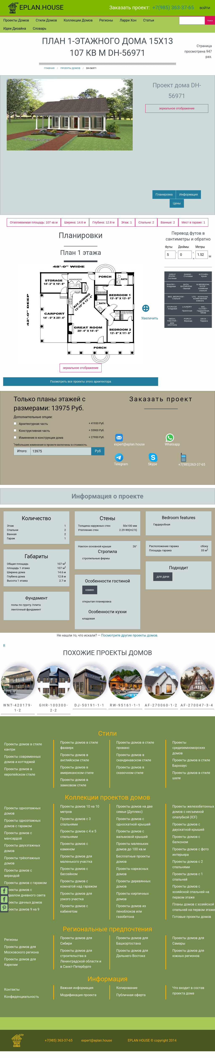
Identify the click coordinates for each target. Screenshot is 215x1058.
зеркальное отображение (177, 108)
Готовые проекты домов (191, 923)
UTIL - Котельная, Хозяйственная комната (200, 298)
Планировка (164, 194)
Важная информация (76, 995)
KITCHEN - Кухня (204, 275)
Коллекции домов (78, 20)
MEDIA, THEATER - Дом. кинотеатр (172, 322)
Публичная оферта (131, 1002)
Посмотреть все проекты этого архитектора (80, 388)
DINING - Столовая (188, 275)
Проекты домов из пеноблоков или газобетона (131, 918)
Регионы (106, 20)
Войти (205, 8)
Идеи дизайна (14, 29)
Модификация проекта (78, 1002)
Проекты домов (16, 20)
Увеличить (149, 306)
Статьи (148, 20)
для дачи (163, 583)
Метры (200, 247)
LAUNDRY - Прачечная (187, 309)
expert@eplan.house (129, 446)
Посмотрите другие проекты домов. (129, 642)
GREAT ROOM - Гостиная (172, 276)
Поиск (210, 20)
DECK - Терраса (204, 320)
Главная (49, 68)
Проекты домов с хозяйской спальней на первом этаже (190, 898)
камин (89, 596)
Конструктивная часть (34, 437)
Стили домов (46, 20)
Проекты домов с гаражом (25, 890)
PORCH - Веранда (188, 320)
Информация (188, 194)
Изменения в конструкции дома (41, 444)
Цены (177, 203)
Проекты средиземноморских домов (188, 754)
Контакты (12, 996)
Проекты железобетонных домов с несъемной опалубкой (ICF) (193, 818)
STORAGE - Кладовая (172, 308)
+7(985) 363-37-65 (173, 8)
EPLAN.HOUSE (35, 7)
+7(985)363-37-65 (191, 466)
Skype (153, 466)
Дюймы (183, 247)
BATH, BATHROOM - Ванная (186, 286)
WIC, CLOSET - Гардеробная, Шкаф (203, 310)
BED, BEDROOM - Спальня (176, 297)
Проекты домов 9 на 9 (21, 916)
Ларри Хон (128, 20)
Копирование (127, 995)
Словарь (39, 29)
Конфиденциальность (21, 1003)
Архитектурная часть (33, 430)
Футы (168, 247)
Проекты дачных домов (23, 909)
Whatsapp (172, 446)
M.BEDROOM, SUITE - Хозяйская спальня (203, 287)
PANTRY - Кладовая (171, 285)
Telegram (121, 466)
